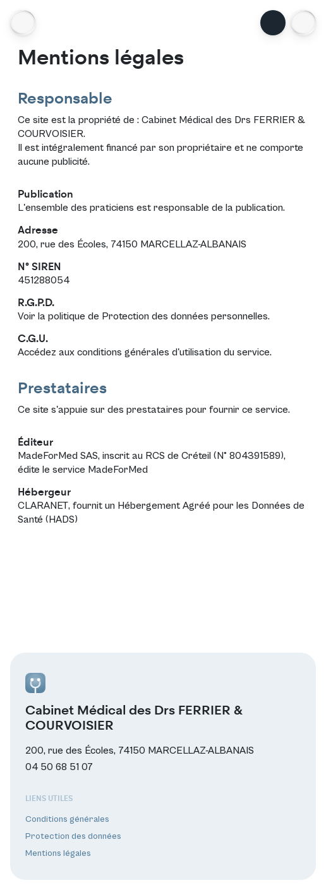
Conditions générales (67, 819)
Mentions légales (58, 853)
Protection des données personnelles (185, 316)
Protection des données (73, 836)
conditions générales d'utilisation (149, 352)
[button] (303, 22)
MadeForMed (118, 469)
